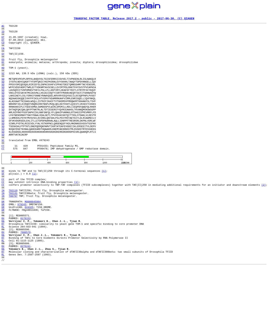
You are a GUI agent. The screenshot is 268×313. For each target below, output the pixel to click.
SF (2, 198)
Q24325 (29, 242)
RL (2, 265)
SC (2, 164)
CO (2, 47)
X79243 (21, 238)
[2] (263, 215)
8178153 (25, 255)
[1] (104, 198)
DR (2, 235)
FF (2, 208)
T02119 (13, 222)
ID (2, 33)
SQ (2, 90)
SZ (2, 83)
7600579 (25, 272)
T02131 (13, 225)
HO (2, 77)
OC (2, 70)
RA (2, 258)
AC (2, 26)
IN (2, 222)
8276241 (25, 289)
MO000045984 (33, 235)
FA (2, 53)
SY (2, 60)
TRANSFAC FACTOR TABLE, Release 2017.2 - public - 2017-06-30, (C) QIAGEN (134, 19)
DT (2, 40)
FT (2, 170)
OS (2, 67)
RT (2, 262)
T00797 (13, 228)
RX (2, 255)
